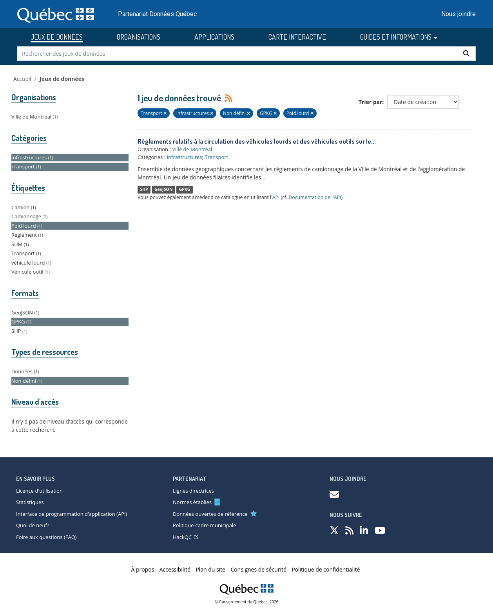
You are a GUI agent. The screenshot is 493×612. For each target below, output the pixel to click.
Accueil (22, 78)
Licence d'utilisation (39, 490)
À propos (142, 569)
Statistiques (30, 502)
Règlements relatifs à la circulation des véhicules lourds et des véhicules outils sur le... (257, 141)
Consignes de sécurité (258, 569)
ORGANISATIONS (138, 37)
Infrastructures (184, 157)
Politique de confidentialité (326, 569)
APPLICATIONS (214, 37)
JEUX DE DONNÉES (57, 37)
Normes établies (192, 502)
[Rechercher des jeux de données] (237, 53)
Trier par (370, 102)
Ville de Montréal (192, 149)
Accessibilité (175, 569)
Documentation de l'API (314, 197)
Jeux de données (62, 78)
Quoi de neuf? (32, 525)
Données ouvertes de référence (210, 513)
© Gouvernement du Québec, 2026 (247, 602)
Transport (216, 157)
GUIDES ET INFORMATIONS (398, 37)
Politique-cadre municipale (204, 525)
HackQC (185, 537)
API (276, 197)
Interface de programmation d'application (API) (71, 513)
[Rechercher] (466, 53)
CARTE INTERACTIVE (297, 37)
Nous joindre (458, 14)
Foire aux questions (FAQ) (46, 537)
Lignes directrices (193, 490)
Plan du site (210, 569)
